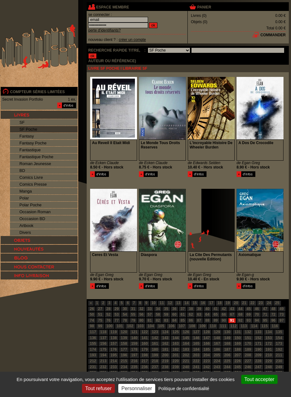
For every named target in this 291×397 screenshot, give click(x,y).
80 (141, 320)
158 (124, 343)
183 (186, 349)
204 (206, 355)
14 (186, 303)
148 (217, 338)
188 (237, 349)
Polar (24, 198)
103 (140, 326)
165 (196, 343)
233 (113, 367)
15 (195, 303)
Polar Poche (30, 205)
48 (273, 309)
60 (174, 314)
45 (249, 309)
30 (125, 309)
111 (223, 326)
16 (203, 303)
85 (183, 320)
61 (183, 314)
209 (258, 355)
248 (269, 367)
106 (171, 326)
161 (155, 343)
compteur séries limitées (37, 92)
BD (22, 170)
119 (113, 332)
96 (273, 320)
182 (175, 349)
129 (217, 332)
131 (237, 332)
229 (269, 361)
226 (237, 361)
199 (155, 355)
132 (248, 332)
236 (144, 367)
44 (240, 309)
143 (165, 338)
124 (165, 332)
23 (261, 303)
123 (155, 332)
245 (237, 367)
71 (265, 314)
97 (281, 320)
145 (186, 338)
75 (100, 320)
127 (196, 332)
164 (186, 343)
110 (213, 326)
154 (279, 338)
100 (109, 326)
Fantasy (26, 136)
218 (155, 361)
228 (258, 361)
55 (133, 314)
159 (134, 343)
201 (175, 355)
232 (103, 367)
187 (227, 349)
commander (273, 35)
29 (117, 309)
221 (186, 361)
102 (130, 326)
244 (227, 367)
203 (196, 355)
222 (196, 361)
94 (257, 320)
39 (199, 309)
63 (199, 314)
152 (258, 338)
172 (269, 343)
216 (134, 361)
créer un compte (132, 40)
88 (207, 320)
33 (150, 309)
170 (248, 343)
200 (165, 355)
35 (166, 309)
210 (269, 355)
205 (217, 355)
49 (281, 309)
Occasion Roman (35, 211)
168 (227, 343)
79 (133, 320)
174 (93, 349)
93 (249, 320)
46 (257, 309)
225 (227, 361)
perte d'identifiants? (104, 30)
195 (113, 355)
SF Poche (28, 129)
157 (113, 343)
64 (207, 314)
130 (227, 332)
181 (165, 349)
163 (175, 343)
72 (273, 314)
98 (92, 326)
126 (186, 332)
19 (228, 303)
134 (269, 332)
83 (166, 320)
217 (144, 361)
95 (265, 320)
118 (103, 332)
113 (244, 326)
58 (158, 314)
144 (175, 338)
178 (134, 349)
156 (103, 343)
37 (183, 309)
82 (158, 320)
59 (166, 314)
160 (144, 343)
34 (158, 309)
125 (175, 332)
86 (191, 320)
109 (202, 326)
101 (120, 326)
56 (141, 314)
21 (244, 303)
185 (206, 349)
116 (275, 326)
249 (279, 367)
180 (155, 349)
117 (93, 332)
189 (248, 349)
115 (264, 326)
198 (144, 355)
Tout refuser (98, 388)
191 (269, 349)
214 (113, 361)
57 (150, 314)
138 (113, 338)
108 (192, 326)
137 (103, 338)
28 (108, 309)
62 (191, 314)
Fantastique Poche (36, 156)
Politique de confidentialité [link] (183, 388)
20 (236, 303)
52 (108, 314)
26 (92, 309)
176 (113, 349)
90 (224, 320)
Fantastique (30, 150)
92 (240, 320)
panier (204, 7)
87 (199, 320)
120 (124, 332)
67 (232, 314)
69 (249, 314)
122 (144, 332)
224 (217, 361)
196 (124, 355)
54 (125, 314)
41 (215, 309)
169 (237, 343)
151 (248, 338)
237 (155, 367)
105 (161, 326)
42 (224, 309)
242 (206, 367)
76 (108, 320)
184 (196, 349)
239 (175, 367)
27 (100, 309)
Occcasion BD (32, 218)
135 (279, 332)
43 (232, 309)
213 (103, 361)
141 (144, 338)
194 (103, 355)
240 (186, 367)
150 (237, 338)
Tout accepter (259, 379)
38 (191, 309)
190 (258, 349)
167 (217, 343)
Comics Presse (33, 184)
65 (215, 314)
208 (248, 355)
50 (92, 314)
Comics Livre (31, 177)
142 (155, 338)
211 (279, 355)
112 (233, 326)
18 (219, 303)
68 (240, 314)
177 (124, 349)
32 (141, 309)
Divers (25, 232)
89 (215, 320)
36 (174, 309)
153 (269, 338)
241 (196, 367)
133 (258, 332)
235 (134, 367)
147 (206, 338)
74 (92, 320)
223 (206, 361)
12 (170, 303)
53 (117, 314)
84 (174, 320)
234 (124, 367)
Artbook (26, 225)
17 (211, 303)
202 (186, 355)
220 (175, 361)
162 (165, 343)
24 (269, 303)
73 (281, 314)
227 (248, 361)
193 (93, 355)
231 (93, 367)
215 (124, 361)
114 (254, 326)
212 (93, 361)
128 (206, 332)
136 (93, 338)
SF (22, 122)
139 (124, 338)
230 (279, 361)
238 (165, 367)
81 (150, 320)
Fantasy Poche (33, 143)
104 (151, 326)
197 (134, 355)
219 (165, 361)
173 (279, 343)
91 (232, 320)
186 (217, 349)
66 (224, 314)
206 (227, 355)
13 (178, 303)
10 (153, 303)
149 (227, 338)
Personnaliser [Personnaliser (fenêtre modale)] (136, 388)
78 (125, 320)
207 (237, 355)
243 (217, 367)
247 (258, 367)
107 (182, 326)
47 (265, 309)
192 (279, 349)
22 (252, 303)
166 (206, 343)
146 (196, 338)
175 (103, 349)
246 (248, 367)
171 (258, 343)
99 (100, 326)
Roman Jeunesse (35, 163)
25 (277, 303)
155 (93, 343)
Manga (25, 191)
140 (134, 338)
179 (144, 349)
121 (134, 332)
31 (133, 309)
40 (207, 309)
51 (100, 314)
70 (257, 314)
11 (162, 303)
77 (117, 320)
